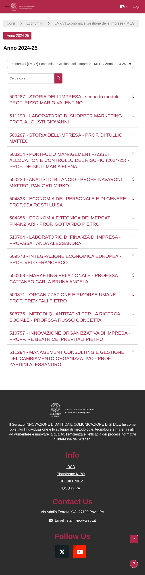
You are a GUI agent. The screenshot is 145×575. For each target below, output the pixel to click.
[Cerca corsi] (31, 78)
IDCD (70, 467)
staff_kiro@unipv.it (81, 520)
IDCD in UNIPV (70, 481)
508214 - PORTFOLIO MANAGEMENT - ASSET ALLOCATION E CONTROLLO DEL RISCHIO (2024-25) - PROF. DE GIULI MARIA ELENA (69, 160)
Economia (34, 23)
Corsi (11, 23)
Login (137, 6)
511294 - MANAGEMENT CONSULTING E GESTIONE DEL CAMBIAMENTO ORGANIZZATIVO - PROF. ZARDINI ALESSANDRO (66, 358)
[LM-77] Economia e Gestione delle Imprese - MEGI (95, 23)
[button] (124, 6)
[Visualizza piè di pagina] (134, 564)
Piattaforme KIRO (71, 474)
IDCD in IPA (70, 488)
